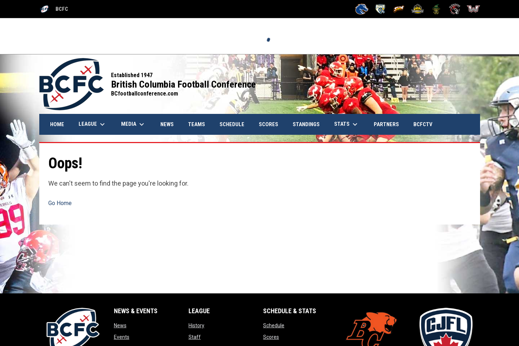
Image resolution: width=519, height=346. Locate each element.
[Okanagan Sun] (398, 9)
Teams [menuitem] (196, 124)
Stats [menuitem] (346, 124)
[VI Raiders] (454, 9)
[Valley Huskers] (436, 9)
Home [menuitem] (57, 124)
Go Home (60, 203)
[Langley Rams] (380, 9)
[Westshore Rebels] (473, 9)
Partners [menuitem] (386, 124)
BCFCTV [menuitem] (422, 124)
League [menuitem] (93, 124)
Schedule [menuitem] (231, 124)
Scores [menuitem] (268, 124)
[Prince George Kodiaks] (417, 9)
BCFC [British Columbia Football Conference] (53, 9)
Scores (271, 337)
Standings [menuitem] (306, 124)
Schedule (273, 325)
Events (121, 337)
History (196, 325)
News (120, 325)
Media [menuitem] (133, 124)
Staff (194, 337)
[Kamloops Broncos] (361, 9)
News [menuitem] (169, 124)
